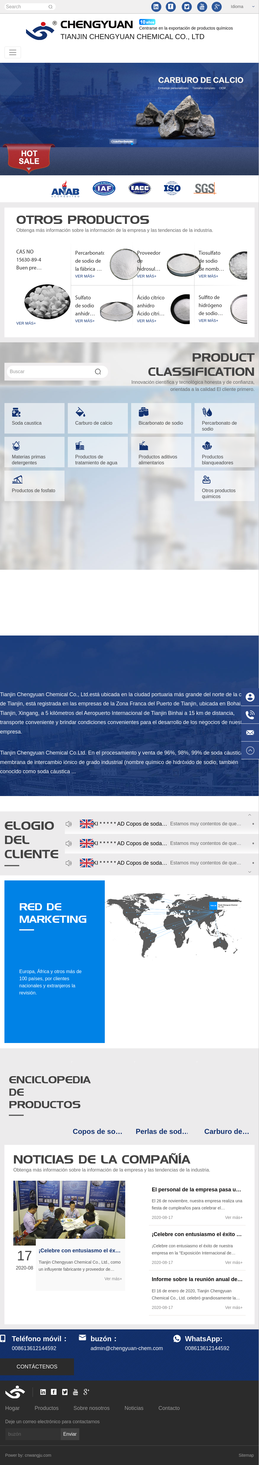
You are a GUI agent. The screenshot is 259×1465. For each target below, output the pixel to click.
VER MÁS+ (26, 323)
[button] (122, 144)
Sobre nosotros (91, 1408)
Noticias (134, 1408)
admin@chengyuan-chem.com (127, 1348)
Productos (47, 1408)
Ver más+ (113, 1278)
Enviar (70, 1434)
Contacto (169, 1408)
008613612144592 (207, 1348)
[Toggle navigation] (12, 52)
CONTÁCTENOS (37, 1367)
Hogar (12, 1408)
